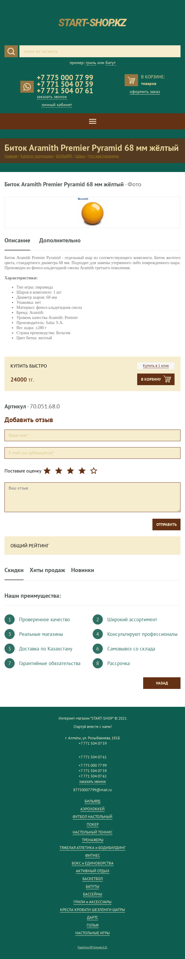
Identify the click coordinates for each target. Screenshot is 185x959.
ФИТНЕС (92, 855)
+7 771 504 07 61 (65, 90)
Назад (162, 683)
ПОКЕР (93, 824)
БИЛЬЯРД (64, 156)
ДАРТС (92, 917)
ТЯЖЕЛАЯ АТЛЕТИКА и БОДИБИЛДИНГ (92, 847)
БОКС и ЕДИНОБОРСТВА (93, 863)
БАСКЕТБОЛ (92, 878)
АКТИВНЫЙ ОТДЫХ (92, 870)
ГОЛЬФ (93, 925)
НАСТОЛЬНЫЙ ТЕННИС (92, 832)
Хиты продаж (47, 570)
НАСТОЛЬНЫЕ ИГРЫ (92, 932)
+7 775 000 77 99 (65, 77)
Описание (17, 240)
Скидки (14, 570)
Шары (80, 156)
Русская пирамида (103, 156)
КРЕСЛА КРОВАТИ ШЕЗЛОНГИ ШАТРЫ (92, 909)
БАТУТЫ (92, 886)
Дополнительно (60, 240)
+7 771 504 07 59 (65, 84)
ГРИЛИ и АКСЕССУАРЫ (92, 901)
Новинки (82, 570)
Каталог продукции (37, 156)
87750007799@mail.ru (92, 789)
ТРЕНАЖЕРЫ (92, 839)
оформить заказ (145, 91)
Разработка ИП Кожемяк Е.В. (93, 947)
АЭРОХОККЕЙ (92, 808)
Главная (10, 156)
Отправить (166, 524)
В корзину (151, 379)
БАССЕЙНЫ (92, 894)
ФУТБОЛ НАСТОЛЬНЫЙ (92, 816)
